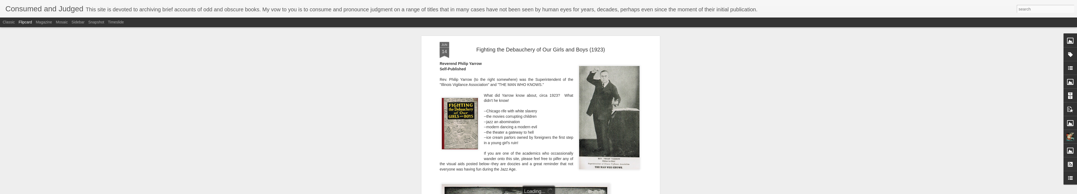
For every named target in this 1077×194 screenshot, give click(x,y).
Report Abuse (571, 191)
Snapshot (96, 22)
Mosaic (62, 22)
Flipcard (25, 22)
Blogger (555, 191)
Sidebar (78, 22)
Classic (9, 22)
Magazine (44, 22)
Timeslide (116, 22)
